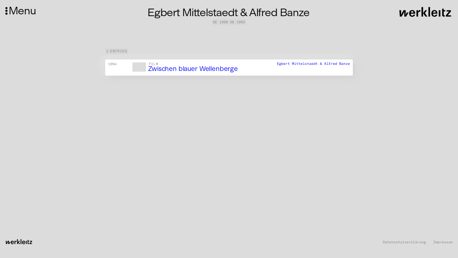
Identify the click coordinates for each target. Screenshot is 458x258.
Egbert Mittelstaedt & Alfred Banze (313, 64)
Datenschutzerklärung (404, 242)
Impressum (443, 242)
